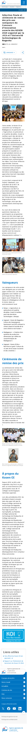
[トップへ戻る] (23, 712)
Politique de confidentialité (9, 719)
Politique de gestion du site (10, 716)
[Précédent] (22, 6)
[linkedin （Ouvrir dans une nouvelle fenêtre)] (19, 708)
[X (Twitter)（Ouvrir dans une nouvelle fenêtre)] (3, 708)
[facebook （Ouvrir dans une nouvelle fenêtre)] (8, 708)
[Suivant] (25, 6)
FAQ (3, 694)
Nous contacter (7, 698)
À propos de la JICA (8, 678)
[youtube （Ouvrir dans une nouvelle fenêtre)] (14, 708)
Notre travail (6, 682)
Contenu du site (7, 690)
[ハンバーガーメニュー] (24, 2)
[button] (9, 52)
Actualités (21, 10)
